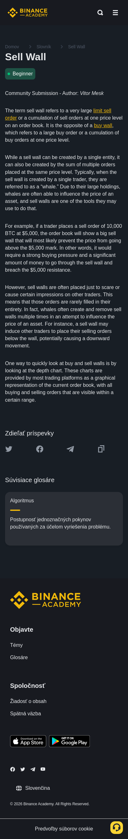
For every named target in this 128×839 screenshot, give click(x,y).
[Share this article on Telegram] (70, 449)
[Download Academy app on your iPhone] (28, 742)
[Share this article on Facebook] (40, 449)
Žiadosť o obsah (28, 701)
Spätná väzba (25, 713)
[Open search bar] (98, 12)
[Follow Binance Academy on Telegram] (32, 769)
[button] (115, 12)
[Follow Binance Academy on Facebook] (12, 769)
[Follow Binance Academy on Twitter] (22, 769)
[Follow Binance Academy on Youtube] (42, 769)
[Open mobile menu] (115, 12)
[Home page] (28, 13)
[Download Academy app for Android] (69, 742)
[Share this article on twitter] (9, 449)
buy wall (103, 125)
